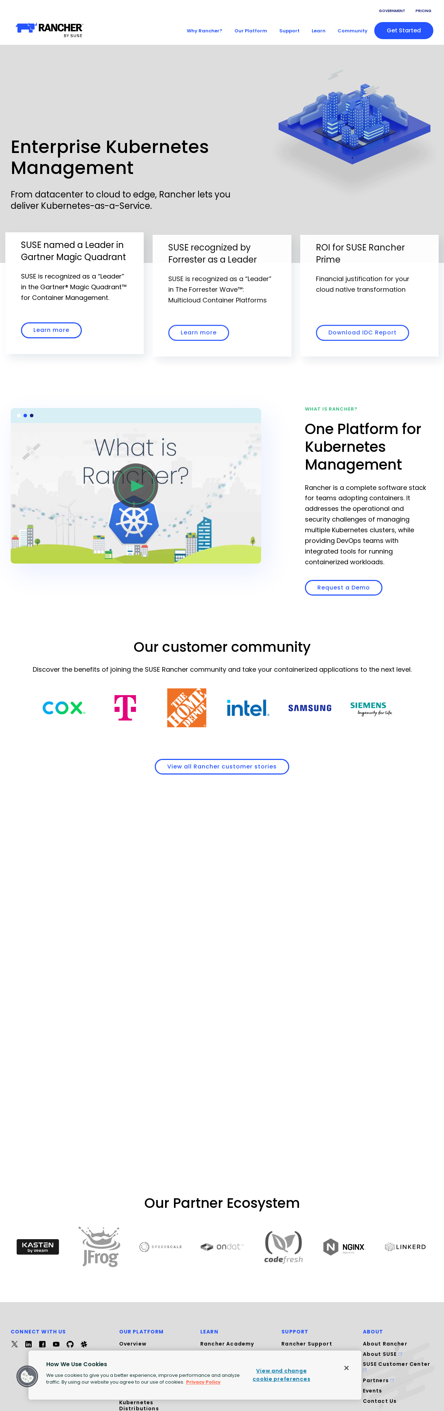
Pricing (424, 11)
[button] (27, 1376)
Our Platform (250, 30)
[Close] (346, 1368)
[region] (194, 1375)
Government (392, 11)
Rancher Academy (227, 1343)
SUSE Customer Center (396, 1366)
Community (353, 30)
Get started (404, 30)
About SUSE (382, 1354)
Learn (319, 30)
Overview (133, 1343)
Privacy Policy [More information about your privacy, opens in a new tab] (203, 1382)
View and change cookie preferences (281, 1375)
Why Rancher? (204, 30)
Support (289, 30)
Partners (378, 1380)
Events (372, 1390)
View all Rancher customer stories (222, 766)
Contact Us (380, 1401)
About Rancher (385, 1343)
